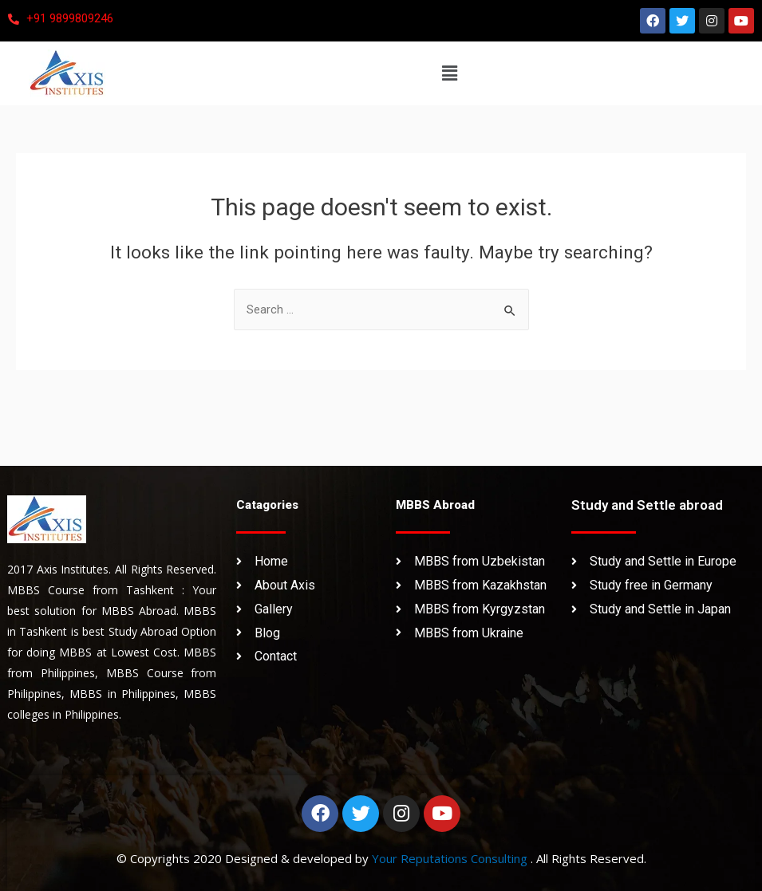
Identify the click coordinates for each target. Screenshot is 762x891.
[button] (449, 73)
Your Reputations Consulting (451, 858)
